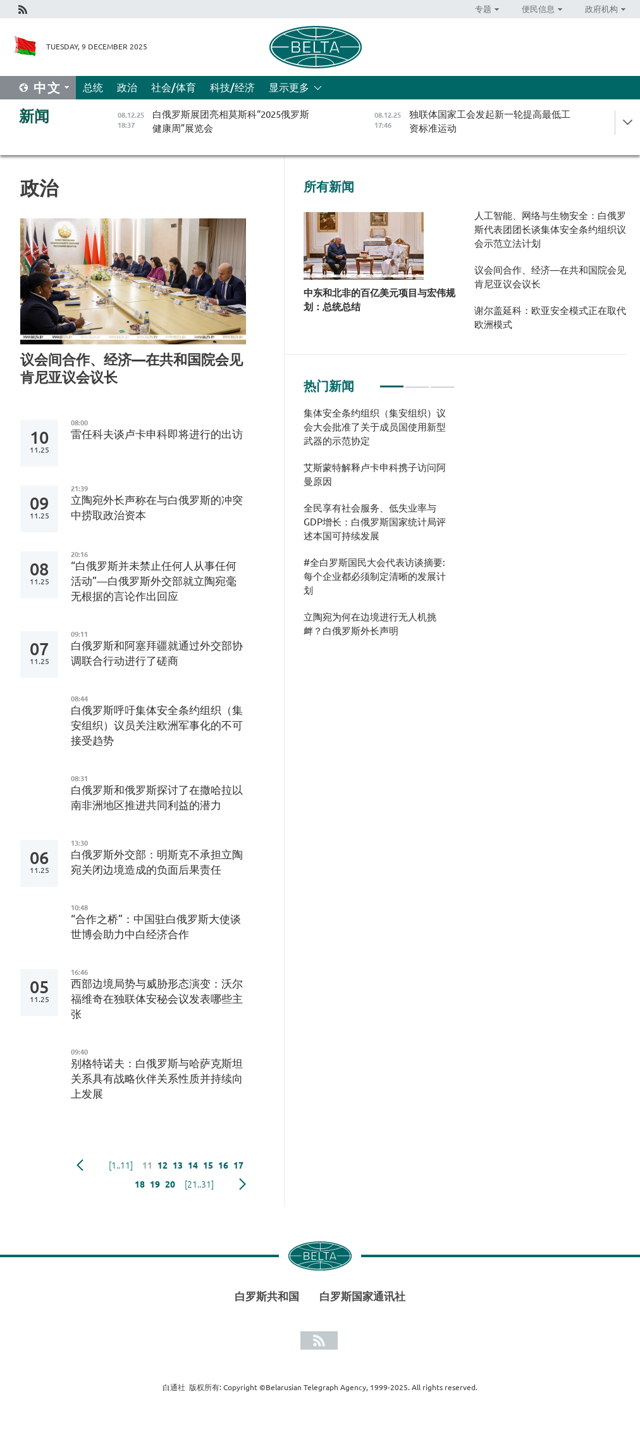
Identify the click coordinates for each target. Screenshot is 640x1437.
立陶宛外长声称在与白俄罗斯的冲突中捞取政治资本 (157, 507)
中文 (47, 87)
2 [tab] (417, 381)
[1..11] (121, 1165)
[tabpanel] (379, 528)
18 (140, 1184)
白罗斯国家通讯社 (362, 1296)
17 (238, 1165)
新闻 (34, 116)
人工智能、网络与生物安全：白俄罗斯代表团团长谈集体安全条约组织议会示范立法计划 (550, 229)
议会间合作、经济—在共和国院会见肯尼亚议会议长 (131, 368)
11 (147, 1165)
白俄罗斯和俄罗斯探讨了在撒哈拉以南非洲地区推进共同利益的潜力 (157, 797)
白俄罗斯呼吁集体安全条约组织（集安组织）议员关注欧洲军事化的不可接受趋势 (157, 725)
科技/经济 (232, 87)
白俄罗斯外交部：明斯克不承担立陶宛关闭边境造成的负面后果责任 (157, 861)
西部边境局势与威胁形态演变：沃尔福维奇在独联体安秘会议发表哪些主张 (157, 998)
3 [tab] (442, 381)
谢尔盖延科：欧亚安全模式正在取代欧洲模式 (550, 317)
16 (223, 1165)
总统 (93, 87)
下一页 (242, 1184)
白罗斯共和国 (267, 1296)
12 (162, 1165)
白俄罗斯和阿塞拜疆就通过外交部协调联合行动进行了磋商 (157, 653)
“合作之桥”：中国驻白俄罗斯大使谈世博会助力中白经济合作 (156, 926)
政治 (127, 87)
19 (155, 1184)
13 (178, 1165)
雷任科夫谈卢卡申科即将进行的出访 (157, 434)
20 (170, 1184)
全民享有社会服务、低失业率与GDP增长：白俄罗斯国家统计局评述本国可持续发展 (375, 522)
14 (193, 1165)
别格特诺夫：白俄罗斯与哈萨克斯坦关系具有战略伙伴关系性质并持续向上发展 (157, 1078)
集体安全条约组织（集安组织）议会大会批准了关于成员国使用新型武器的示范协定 (375, 427)
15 (208, 1165)
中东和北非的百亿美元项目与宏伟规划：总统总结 (379, 299)
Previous (80, 1165)
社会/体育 (173, 87)
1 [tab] (391, 381)
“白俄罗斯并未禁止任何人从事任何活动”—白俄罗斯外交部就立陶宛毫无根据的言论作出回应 (154, 581)
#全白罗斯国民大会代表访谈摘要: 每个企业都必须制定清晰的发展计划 (375, 576)
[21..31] (199, 1184)
